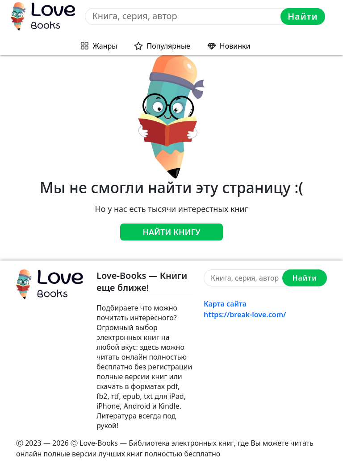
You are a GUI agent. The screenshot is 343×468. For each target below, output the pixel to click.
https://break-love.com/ (245, 314)
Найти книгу (171, 232)
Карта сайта (225, 304)
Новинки (235, 46)
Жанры (105, 46)
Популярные (168, 46)
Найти (303, 16)
